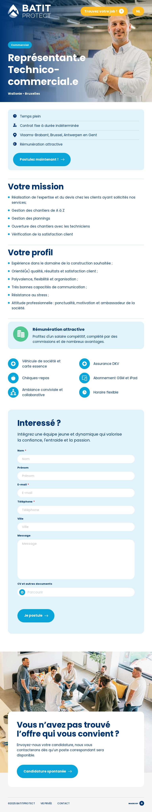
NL (138, 11)
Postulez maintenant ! (39, 159)
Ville (20, 527)
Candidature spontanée (45, 771)
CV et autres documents (34, 592)
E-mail (23, 493)
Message (23, 544)
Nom (21, 459)
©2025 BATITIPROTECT (21, 803)
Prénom (22, 476)
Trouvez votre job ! (104, 11)
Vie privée (46, 803)
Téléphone (26, 510)
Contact (63, 803)
